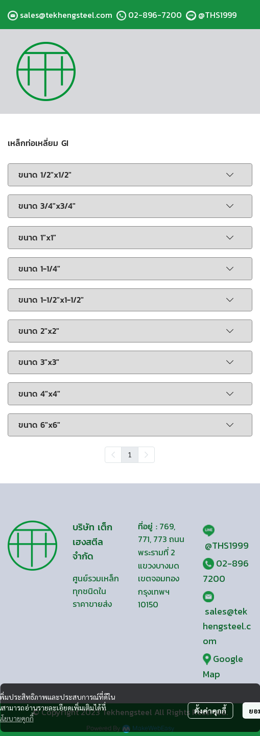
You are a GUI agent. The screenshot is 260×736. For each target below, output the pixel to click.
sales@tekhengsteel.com (66, 15)
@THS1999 (217, 15)
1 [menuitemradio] (130, 454)
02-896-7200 (155, 15)
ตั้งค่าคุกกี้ (210, 710)
